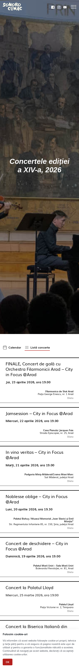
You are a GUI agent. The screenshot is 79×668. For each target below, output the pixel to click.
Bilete (70, 398)
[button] (12, 347)
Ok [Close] (7, 662)
